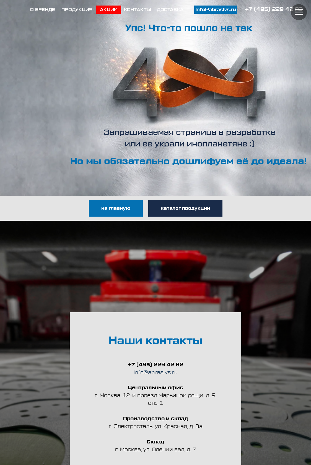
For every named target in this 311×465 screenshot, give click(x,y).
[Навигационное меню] (299, 12)
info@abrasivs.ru (156, 372)
